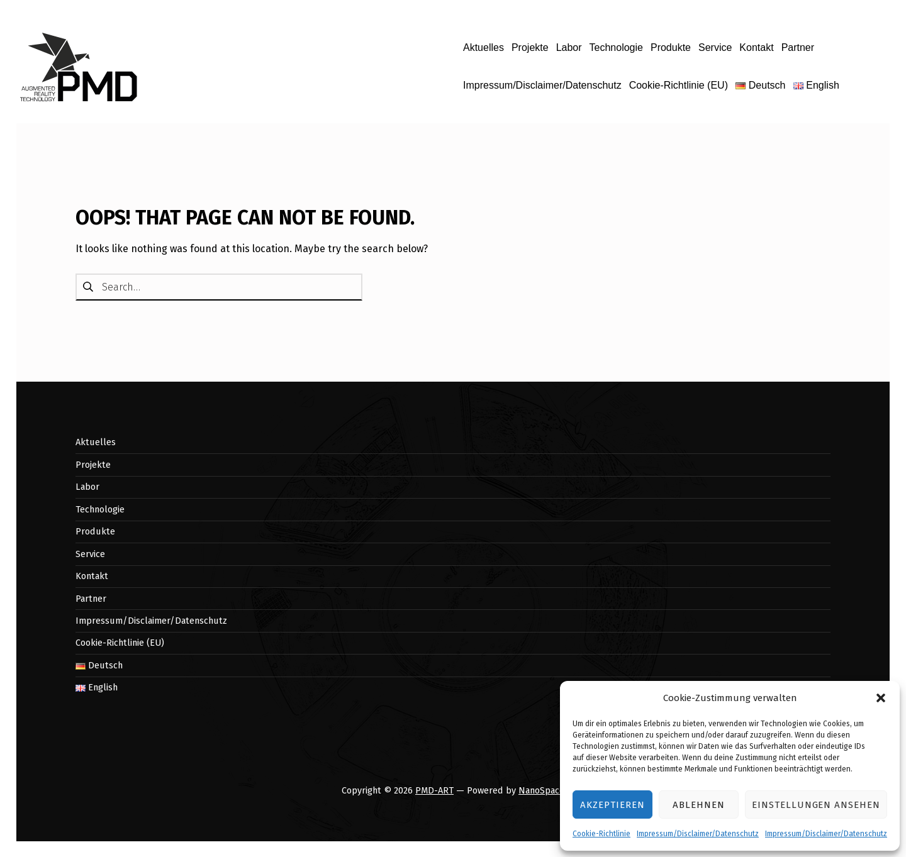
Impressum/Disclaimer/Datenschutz (698, 833)
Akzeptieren (612, 804)
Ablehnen (699, 804)
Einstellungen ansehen (816, 804)
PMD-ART (434, 790)
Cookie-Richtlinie (601, 833)
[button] (881, 698)
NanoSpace (541, 790)
